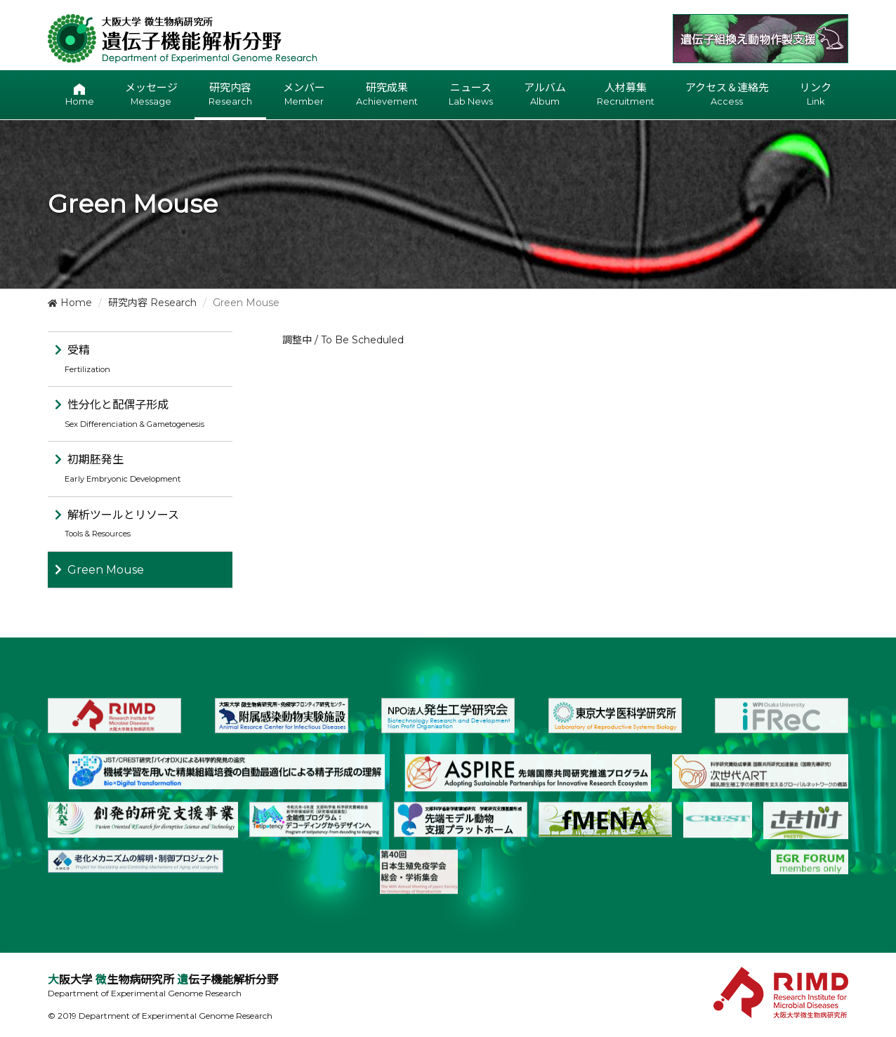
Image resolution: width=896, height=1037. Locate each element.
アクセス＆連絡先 (727, 95)
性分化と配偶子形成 (129, 413)
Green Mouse (105, 569)
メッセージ (151, 95)
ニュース (471, 95)
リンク (815, 95)
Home (70, 302)
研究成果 (387, 95)
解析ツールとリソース (117, 523)
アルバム (545, 95)
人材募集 (625, 95)
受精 (82, 358)
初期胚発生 (117, 468)
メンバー (304, 95)
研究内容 (230, 95)
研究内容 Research (152, 302)
